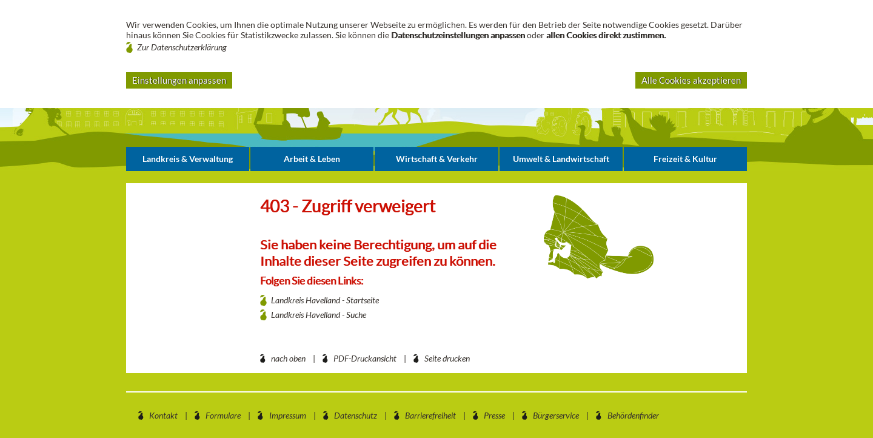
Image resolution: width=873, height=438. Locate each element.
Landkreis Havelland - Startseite (325, 300)
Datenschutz (355, 415)
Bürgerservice (556, 415)
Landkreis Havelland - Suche (318, 314)
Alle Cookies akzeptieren (691, 80)
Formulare (223, 415)
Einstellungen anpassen (179, 80)
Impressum (287, 415)
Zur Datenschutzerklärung (182, 47)
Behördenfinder (633, 415)
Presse (494, 415)
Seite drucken (447, 358)
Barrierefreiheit (430, 415)
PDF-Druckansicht (364, 358)
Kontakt (163, 415)
